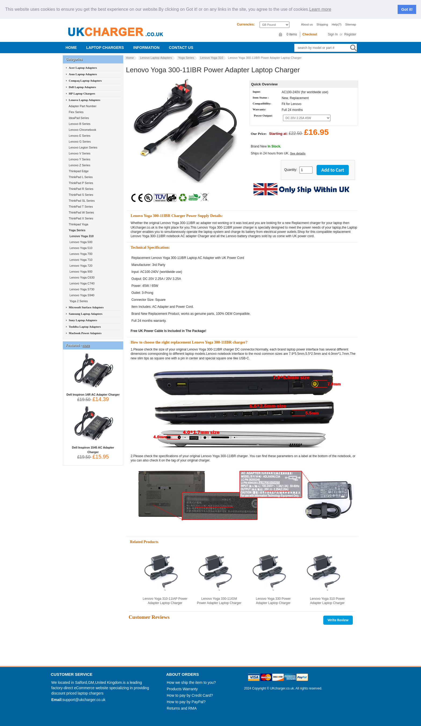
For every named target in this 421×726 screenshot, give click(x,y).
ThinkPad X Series (80, 218)
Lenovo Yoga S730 (81, 289)
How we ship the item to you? (191, 682)
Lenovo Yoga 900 (80, 271)
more (85, 345)
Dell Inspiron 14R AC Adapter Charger (93, 393)
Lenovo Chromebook (82, 129)
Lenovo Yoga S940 (81, 295)
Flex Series (76, 112)
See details (297, 153)
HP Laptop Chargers (82, 93)
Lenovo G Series (79, 141)
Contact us (181, 47)
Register (350, 34)
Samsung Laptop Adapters (85, 313)
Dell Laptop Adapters (82, 87)
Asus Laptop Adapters (83, 74)
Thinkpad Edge (78, 171)
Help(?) (337, 24)
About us (307, 24)
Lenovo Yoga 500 (80, 242)
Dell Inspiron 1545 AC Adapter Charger (93, 448)
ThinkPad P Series (80, 183)
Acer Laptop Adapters (83, 67)
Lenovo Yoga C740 (81, 283)
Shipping (322, 24)
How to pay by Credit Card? (190, 695)
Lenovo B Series (79, 123)
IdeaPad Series (78, 118)
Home (71, 47)
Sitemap (350, 24)
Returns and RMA (182, 708)
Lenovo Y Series (79, 159)
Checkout (309, 34)
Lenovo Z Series (79, 165)
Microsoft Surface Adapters (86, 307)
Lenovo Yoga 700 (80, 253)
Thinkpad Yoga (78, 224)
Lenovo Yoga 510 (80, 248)
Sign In (333, 34)
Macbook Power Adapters (85, 333)
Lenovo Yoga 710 (80, 259)
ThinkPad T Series (80, 206)
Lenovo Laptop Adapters (156, 57)
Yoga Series (186, 57)
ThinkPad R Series (80, 188)
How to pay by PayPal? (186, 702)
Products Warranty (182, 689)
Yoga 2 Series (78, 301)
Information (146, 47)
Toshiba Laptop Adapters (85, 326)
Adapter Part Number (82, 106)
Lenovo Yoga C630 (81, 277)
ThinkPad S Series (80, 194)
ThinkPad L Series (80, 177)
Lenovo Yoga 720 (80, 265)
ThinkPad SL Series (81, 200)
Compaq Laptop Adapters (85, 80)
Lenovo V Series (79, 153)
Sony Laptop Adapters (83, 320)
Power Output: (263, 115)
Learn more (320, 9)
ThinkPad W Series (81, 212)
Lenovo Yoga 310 (211, 57)
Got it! (407, 9)
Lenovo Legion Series (82, 147)
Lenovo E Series (79, 135)
